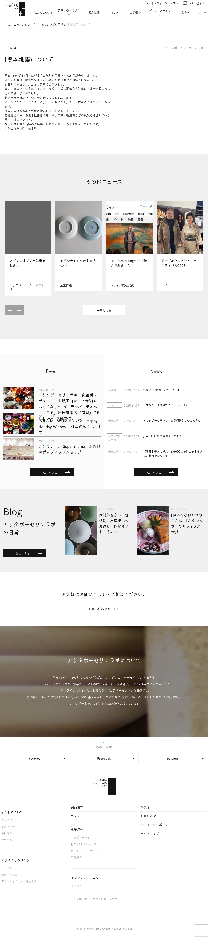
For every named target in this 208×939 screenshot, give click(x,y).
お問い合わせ (194, 3)
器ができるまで (10, 874)
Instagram (173, 758)
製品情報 (94, 12)
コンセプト (8, 819)
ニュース (76, 892)
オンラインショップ (162, 3)
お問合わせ (148, 815)
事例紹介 (76, 857)
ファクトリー (9, 867)
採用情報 (6, 839)
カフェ (115, 12)
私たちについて (43, 12)
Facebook (104, 758)
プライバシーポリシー (155, 824)
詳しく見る (50, 472)
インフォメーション (160, 12)
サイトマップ (149, 833)
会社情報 (6, 833)
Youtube (34, 758)
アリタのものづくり (69, 12)
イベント (76, 885)
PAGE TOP (104, 744)
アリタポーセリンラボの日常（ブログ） (95, 898)
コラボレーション (82, 837)
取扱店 (186, 12)
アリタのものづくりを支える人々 (21, 881)
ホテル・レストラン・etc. (87, 850)
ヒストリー (8, 826)
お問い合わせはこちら (104, 608)
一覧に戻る (104, 310)
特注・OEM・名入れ (83, 844)
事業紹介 (135, 12)
